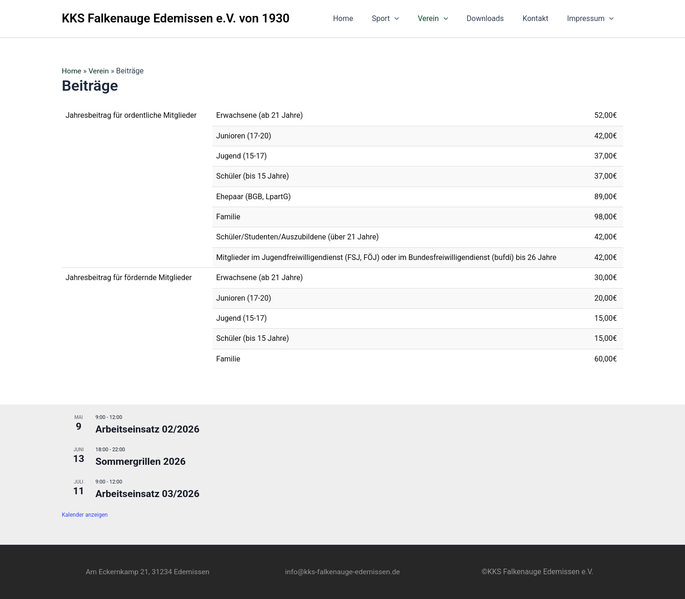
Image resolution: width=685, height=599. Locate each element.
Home (364, 18)
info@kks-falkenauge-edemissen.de (342, 571)
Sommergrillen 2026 (140, 461)
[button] (411, 18)
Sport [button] (402, 18)
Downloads (494, 18)
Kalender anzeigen (85, 515)
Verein (99, 70)
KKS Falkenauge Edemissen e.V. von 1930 (176, 18)
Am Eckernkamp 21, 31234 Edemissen (147, 571)
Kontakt (541, 18)
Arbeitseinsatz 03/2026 (147, 493)
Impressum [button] (592, 18)
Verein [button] (446, 18)
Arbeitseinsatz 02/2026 (147, 429)
